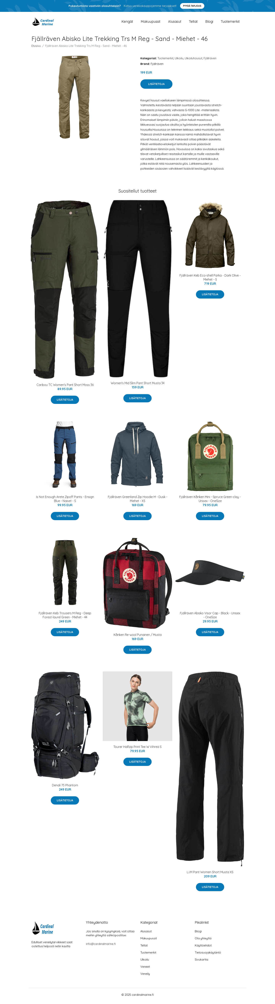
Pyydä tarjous (192, 5)
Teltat (193, 23)
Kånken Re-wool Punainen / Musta (138, 637)
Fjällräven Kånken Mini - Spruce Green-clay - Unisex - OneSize (210, 501)
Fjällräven (210, 61)
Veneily (145, 976)
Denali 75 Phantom (65, 788)
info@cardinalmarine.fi (101, 946)
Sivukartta (201, 962)
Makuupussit (150, 23)
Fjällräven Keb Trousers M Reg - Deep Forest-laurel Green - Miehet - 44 (65, 618)
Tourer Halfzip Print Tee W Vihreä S (137, 749)
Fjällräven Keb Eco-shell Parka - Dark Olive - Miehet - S (210, 280)
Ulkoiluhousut (193, 61)
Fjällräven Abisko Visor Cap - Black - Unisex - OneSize (210, 618)
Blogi (209, 23)
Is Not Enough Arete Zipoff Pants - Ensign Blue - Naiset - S (65, 501)
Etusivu (36, 48)
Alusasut (174, 23)
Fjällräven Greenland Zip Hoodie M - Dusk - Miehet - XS (137, 501)
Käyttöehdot (203, 948)
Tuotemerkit (230, 23)
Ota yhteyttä (203, 941)
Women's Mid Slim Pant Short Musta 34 (137, 386)
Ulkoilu (179, 61)
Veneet (145, 969)
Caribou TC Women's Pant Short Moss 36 (65, 387)
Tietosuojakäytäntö (208, 955)
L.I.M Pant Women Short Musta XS (210, 875)
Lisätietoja (156, 86)
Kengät (127, 23)
